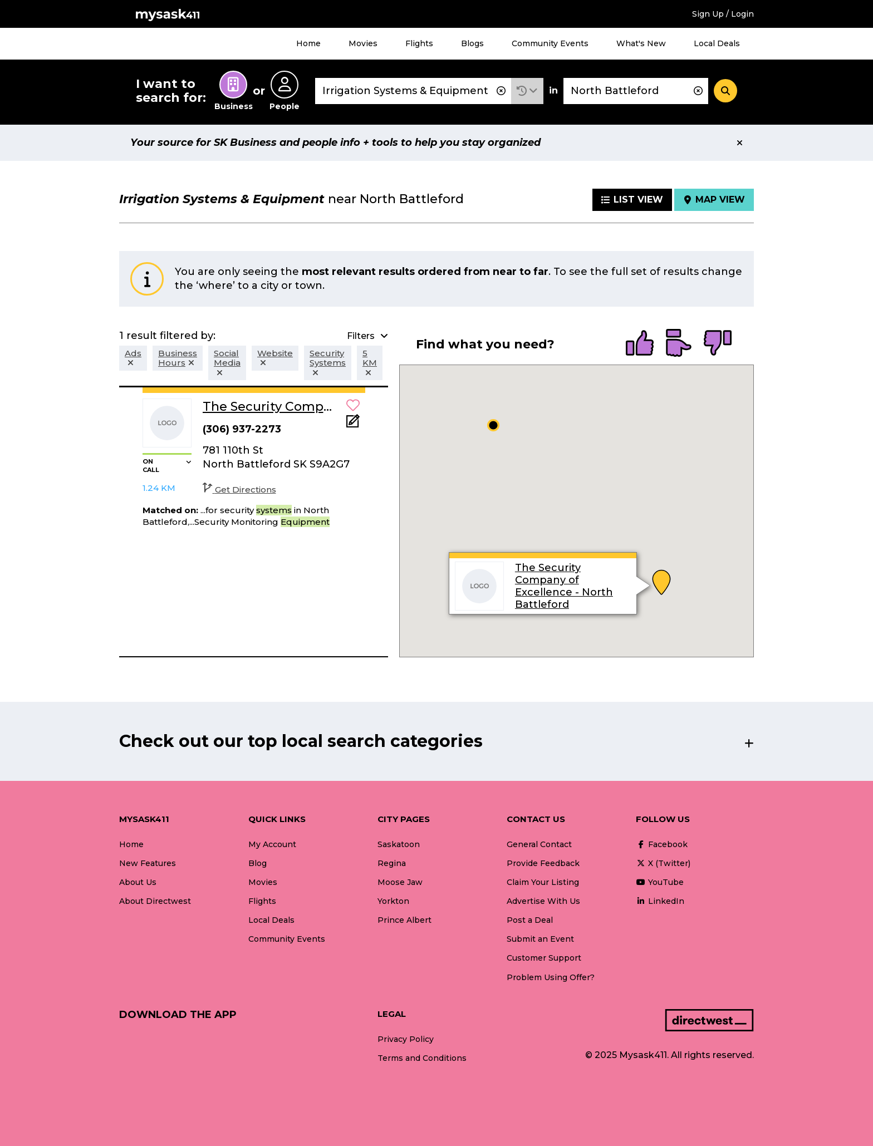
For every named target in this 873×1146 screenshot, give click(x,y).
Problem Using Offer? (551, 977)
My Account (272, 844)
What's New (641, 43)
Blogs (472, 43)
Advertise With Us (543, 901)
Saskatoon (398, 844)
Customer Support (544, 958)
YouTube (660, 882)
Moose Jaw (400, 882)
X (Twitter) (663, 863)
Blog (257, 863)
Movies (363, 43)
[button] (527, 91)
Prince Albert (404, 920)
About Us (137, 882)
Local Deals (717, 43)
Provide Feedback (543, 863)
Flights (419, 43)
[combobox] (413, 91)
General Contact (539, 844)
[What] (413, 91)
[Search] (725, 90)
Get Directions (239, 489)
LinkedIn (660, 901)
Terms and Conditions (422, 1058)
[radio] (639, 344)
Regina (391, 863)
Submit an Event (540, 939)
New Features (147, 863)
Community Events (550, 43)
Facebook (662, 844)
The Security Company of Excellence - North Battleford (563, 586)
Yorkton (393, 901)
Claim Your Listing (543, 882)
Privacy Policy (405, 1039)
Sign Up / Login (723, 14)
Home (308, 43)
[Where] (635, 91)
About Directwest (155, 901)
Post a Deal (530, 920)
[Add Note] (353, 424)
